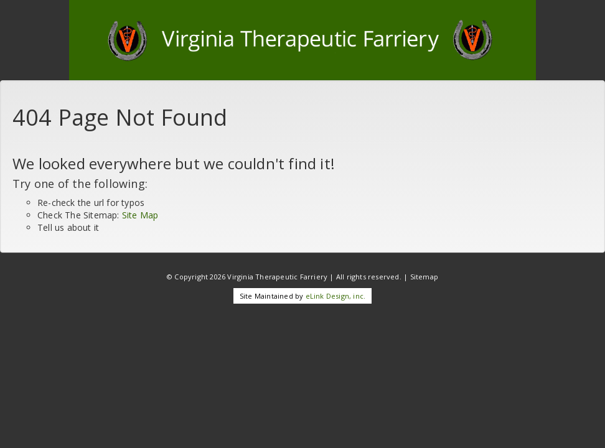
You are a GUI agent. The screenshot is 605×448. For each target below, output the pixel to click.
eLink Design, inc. (336, 296)
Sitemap (424, 276)
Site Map (140, 215)
